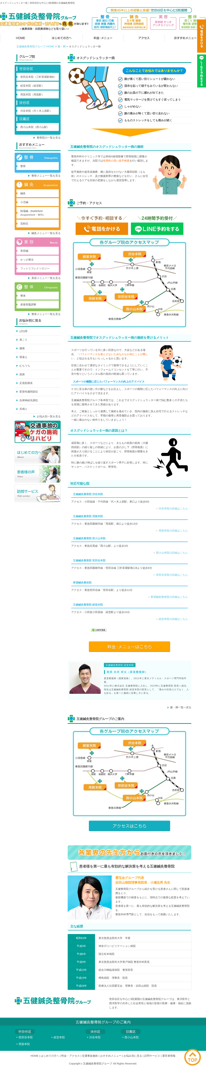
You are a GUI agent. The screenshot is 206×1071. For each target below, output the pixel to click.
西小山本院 (132, 1037)
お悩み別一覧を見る (49, 416)
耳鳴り (23, 408)
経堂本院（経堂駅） (32, 85)
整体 (23, 295)
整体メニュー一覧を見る (46, 314)
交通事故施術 (90, 1055)
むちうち (24, 365)
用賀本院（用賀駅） (32, 94)
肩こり (23, 339)
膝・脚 (62, 46)
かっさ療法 (27, 259)
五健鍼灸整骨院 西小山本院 (89, 538)
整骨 (23, 166)
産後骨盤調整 (28, 304)
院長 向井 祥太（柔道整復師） (127, 671)
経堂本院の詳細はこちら (173, 618)
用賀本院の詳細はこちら (173, 530)
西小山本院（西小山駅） (34, 127)
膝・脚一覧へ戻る (180, 707)
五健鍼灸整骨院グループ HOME (35, 46)
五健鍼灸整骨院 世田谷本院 (89, 560)
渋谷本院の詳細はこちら (173, 508)
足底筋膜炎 (26, 382)
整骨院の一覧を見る (49, 137)
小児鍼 (24, 202)
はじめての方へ (50, 1055)
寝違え (23, 356)
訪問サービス (152, 1055)
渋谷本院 (95, 1037)
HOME (35, 1055)
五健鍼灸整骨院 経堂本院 (88, 604)
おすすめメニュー (110, 1055)
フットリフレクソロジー (34, 268)
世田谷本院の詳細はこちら (172, 574)
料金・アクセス (70, 1055)
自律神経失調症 (28, 400)
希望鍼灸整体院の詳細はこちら (169, 596)
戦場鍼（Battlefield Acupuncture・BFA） (33, 212)
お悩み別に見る (132, 1055)
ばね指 (23, 330)
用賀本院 (24, 1044)
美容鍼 (24, 250)
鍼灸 (23, 193)
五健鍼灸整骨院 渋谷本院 (88, 494)
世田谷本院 (26, 1037)
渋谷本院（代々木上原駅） (36, 110)
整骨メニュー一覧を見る (46, 175)
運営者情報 (168, 1055)
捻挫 (22, 374)
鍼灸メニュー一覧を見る (46, 233)
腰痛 (22, 348)
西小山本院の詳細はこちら (172, 552)
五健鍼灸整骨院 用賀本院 (88, 516)
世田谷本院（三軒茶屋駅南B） (38, 76)
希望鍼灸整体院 (82, 582)
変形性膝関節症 (28, 391)
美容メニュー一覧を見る (46, 277)
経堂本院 (59, 1037)
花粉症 (24, 223)
